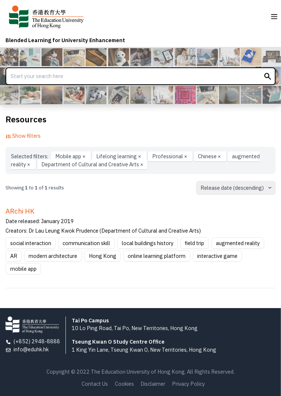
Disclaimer (152, 383)
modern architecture (53, 255)
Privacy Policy (188, 383)
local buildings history (147, 243)
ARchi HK (19, 211)
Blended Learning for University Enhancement (65, 40)
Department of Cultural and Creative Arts (92, 164)
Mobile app (71, 156)
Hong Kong (102, 255)
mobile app (23, 268)
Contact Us (95, 383)
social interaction (30, 243)
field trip (194, 243)
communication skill (86, 243)
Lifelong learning (119, 156)
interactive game (217, 255)
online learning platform (157, 255)
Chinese (210, 156)
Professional (170, 156)
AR (13, 255)
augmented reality (238, 243)
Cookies (124, 383)
